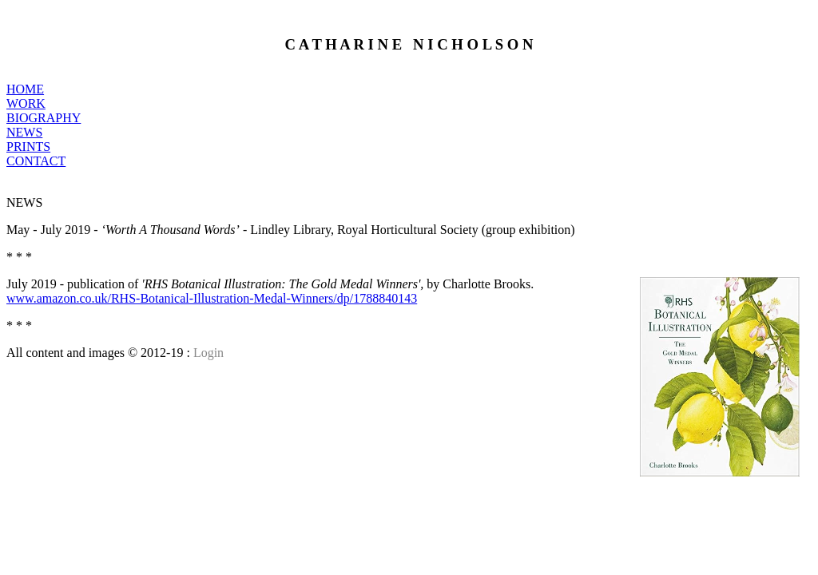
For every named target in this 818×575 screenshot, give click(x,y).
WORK (26, 103)
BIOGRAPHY (43, 118)
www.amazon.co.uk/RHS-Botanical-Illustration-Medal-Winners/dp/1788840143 (211, 298)
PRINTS (28, 146)
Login (208, 352)
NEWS (24, 132)
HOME (25, 89)
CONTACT (36, 161)
